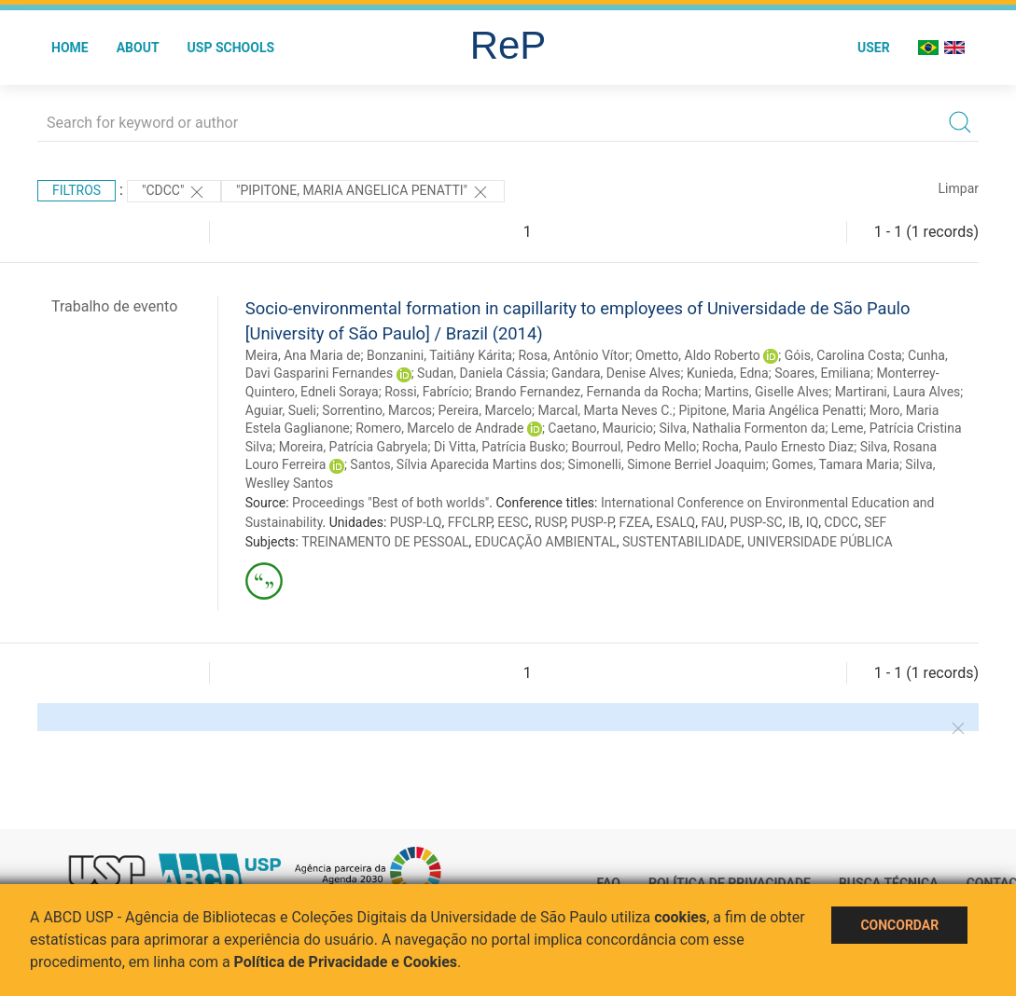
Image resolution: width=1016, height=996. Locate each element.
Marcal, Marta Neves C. (605, 410)
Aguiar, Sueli (280, 410)
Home (70, 47)
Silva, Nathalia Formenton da (742, 428)
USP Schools (231, 47)
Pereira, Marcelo (485, 410)
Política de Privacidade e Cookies (346, 962)
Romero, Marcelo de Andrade (439, 428)
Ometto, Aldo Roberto (697, 355)
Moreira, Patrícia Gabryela (353, 446)
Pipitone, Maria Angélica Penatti (770, 410)
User (873, 47)
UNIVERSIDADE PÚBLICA (820, 541)
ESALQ (675, 522)
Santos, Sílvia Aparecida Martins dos (456, 464)
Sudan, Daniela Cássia (481, 373)
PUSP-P (592, 522)
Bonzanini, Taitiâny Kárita (439, 355)
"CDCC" (174, 192)
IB (794, 522)
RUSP (550, 522)
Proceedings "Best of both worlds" (390, 502)
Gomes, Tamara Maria (835, 464)
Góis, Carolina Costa (843, 355)
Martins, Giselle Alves (766, 391)
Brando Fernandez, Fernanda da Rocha (586, 391)
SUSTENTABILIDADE (682, 541)
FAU (712, 522)
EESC (512, 522)
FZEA (634, 522)
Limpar (959, 188)
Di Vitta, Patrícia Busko (499, 446)
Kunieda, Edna (728, 373)
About (138, 47)
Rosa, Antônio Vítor (573, 355)
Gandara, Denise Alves (615, 373)
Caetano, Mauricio (600, 428)
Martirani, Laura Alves (898, 391)
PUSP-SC (756, 522)
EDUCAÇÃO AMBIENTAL (546, 541)
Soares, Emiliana (822, 373)
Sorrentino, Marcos (377, 410)
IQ (812, 522)
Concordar (899, 925)
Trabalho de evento (114, 306)
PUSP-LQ (416, 522)
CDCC (841, 522)
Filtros (76, 190)
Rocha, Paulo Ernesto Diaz (779, 446)
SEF (875, 522)
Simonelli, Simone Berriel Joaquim (667, 464)
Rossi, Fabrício (426, 391)
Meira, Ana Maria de (303, 355)
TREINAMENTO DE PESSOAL (384, 541)
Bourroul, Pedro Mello (633, 446)
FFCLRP (470, 522)
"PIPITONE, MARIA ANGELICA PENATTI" (363, 192)
